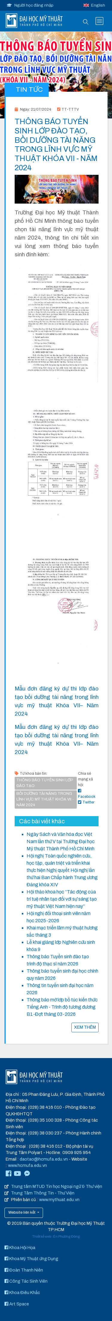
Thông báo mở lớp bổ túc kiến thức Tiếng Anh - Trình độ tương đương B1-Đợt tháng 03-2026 (62, 1007)
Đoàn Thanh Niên (23, 1270)
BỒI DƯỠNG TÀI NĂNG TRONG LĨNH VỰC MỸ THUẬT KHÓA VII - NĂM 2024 (45, 799)
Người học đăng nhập (30, 5)
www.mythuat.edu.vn (59, 1199)
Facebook (87, 794)
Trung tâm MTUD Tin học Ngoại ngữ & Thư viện (56, 1186)
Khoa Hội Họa (19, 1247)
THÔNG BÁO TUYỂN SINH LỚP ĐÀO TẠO (44, 783)
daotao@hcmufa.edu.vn (44, 1159)
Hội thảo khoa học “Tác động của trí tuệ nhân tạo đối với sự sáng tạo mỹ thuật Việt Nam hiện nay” (62, 899)
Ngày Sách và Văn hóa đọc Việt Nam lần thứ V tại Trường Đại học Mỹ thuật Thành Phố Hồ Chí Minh (61, 841)
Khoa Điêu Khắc (22, 1292)
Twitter (86, 802)
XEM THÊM (85, 1027)
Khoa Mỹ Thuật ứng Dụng (31, 1258)
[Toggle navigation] (99, 21)
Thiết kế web (41, 1236)
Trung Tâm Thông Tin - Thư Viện (42, 1193)
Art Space (16, 1304)
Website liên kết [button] (22, 1212)
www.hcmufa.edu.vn (27, 1165)
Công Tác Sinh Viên (25, 1281)
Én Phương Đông (66, 1236)
